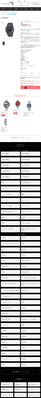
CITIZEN (23, 200)
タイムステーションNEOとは (35, 385)
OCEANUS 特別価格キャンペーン (9, 194)
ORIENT (3, 254)
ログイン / (18, 2)
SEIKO (3, 200)
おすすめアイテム (4, 9)
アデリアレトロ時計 (26, 206)
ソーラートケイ (5, 308)
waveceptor (24, 232)
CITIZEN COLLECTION (6, 290)
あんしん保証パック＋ (25, 75)
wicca (3, 232)
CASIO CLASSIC (25, 254)
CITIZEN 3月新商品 (26, 142)
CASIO (4, 14)
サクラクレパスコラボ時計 (7, 211)
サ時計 (23, 285)
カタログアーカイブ (33, 377)
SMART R (24, 296)
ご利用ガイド (26, 9)
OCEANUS (24, 249)
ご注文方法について (6, 367)
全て (1, 11)
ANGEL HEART (5, 249)
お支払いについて (18, 367)
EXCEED (3, 238)
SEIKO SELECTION (6, 302)
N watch (3, 243)
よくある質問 (31, 9)
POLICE (23, 336)
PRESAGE (24, 319)
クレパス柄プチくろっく (7, 279)
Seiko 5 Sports (5, 319)
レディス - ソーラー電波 (7, 188)
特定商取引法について (19, 372)
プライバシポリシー (33, 372)
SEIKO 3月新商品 (25, 148)
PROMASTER (4, 330)
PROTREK (24, 325)
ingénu (23, 226)
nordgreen (24, 313)
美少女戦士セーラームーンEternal (29, 302)
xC (22, 279)
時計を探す (20, 385)
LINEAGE (24, 341)
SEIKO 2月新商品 (25, 154)
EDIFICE (23, 238)
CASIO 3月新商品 (5, 148)
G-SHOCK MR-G (5, 296)
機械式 (23, 177)
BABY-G (23, 330)
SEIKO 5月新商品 (5, 136)
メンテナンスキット (6, 342)
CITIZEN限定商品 (25, 159)
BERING (3, 336)
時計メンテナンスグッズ (27, 194)
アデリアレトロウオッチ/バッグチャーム (10, 226)
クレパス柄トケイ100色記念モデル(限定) (10, 273)
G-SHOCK (24, 290)
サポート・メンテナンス (7, 377)
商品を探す (16, 9)
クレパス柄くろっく (26, 273)
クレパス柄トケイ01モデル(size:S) (29, 260)
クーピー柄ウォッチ (6, 285)
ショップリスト (37, 9)
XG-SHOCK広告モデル (26, 165)
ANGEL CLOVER (25, 243)
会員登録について (5, 372)
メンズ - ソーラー (25, 171)
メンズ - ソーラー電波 (6, 177)
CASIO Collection (5, 260)
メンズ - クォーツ (6, 11)
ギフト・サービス (18, 377)
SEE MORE (20, 120)
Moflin (3, 165)
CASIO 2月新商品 (5, 159)
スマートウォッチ (25, 188)
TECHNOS (4, 313)
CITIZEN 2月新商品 (6, 154)
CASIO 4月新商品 (25, 136)
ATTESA (23, 220)
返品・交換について (33, 367)
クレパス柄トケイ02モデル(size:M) (9, 266)
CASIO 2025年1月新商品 (11, 14)
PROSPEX (4, 325)
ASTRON (3, 220)
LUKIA (3, 347)
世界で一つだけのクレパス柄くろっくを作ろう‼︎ (30, 267)
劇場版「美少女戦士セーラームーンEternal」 (29, 212)
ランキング (21, 9)
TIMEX (23, 307)
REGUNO (24, 347)
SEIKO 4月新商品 (5, 142)
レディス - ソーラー (26, 183)
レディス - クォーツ (6, 183)
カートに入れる (30, 88)
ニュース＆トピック (10, 9)
